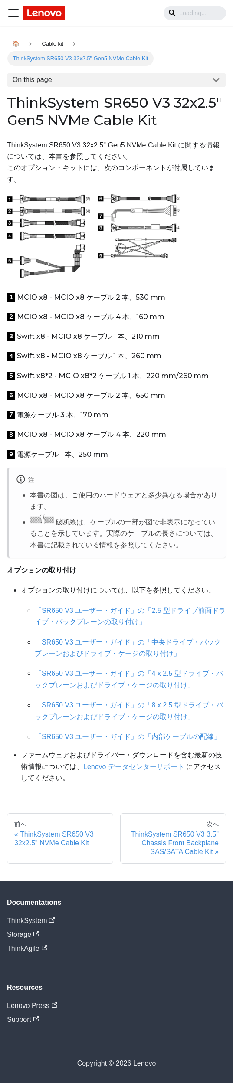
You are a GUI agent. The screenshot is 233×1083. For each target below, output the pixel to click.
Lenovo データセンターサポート (133, 766)
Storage (23, 934)
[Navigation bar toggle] (13, 13)
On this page (32, 79)
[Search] (195, 13)
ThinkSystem (31, 920)
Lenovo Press (32, 1005)
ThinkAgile (27, 948)
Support (23, 1019)
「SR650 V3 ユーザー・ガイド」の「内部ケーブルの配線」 (128, 736)
